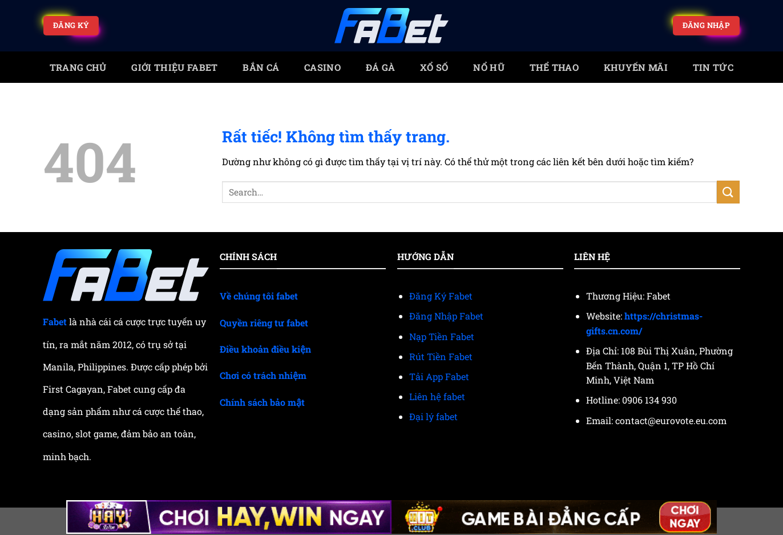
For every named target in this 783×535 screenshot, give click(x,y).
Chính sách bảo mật (262, 402)
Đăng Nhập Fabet (446, 316)
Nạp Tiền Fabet (441, 336)
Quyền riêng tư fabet (264, 323)
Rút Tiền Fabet (441, 356)
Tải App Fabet (439, 376)
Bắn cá (261, 67)
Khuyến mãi (636, 67)
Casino (322, 67)
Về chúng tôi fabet (259, 296)
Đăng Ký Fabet (441, 296)
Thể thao (554, 67)
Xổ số (434, 67)
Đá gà (380, 67)
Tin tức (713, 67)
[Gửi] (728, 192)
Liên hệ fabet (437, 396)
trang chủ (78, 67)
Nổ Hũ (488, 67)
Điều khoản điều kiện (265, 349)
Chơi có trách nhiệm (263, 375)
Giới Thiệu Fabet (174, 67)
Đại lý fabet (433, 416)
